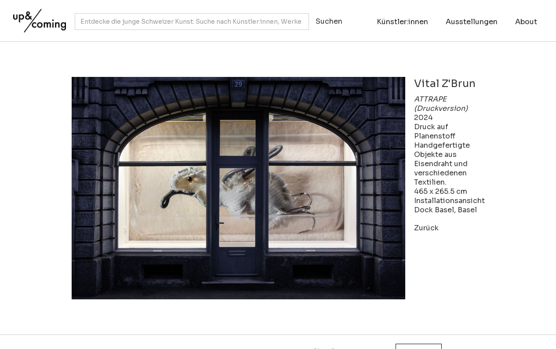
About (526, 21)
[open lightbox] (238, 188)
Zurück (426, 228)
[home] (37, 16)
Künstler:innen (402, 21)
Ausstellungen (472, 21)
